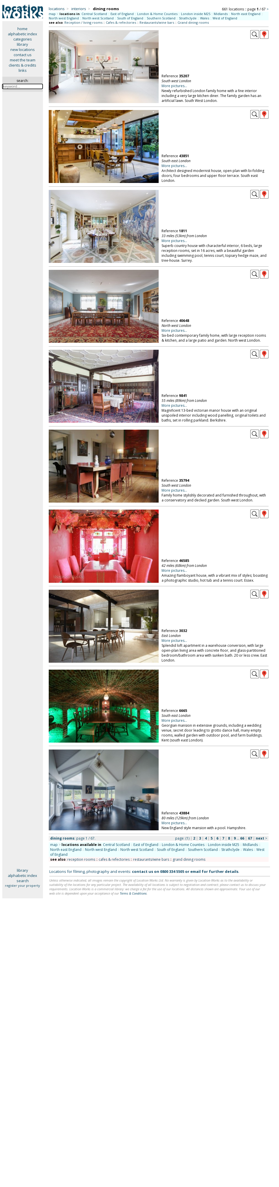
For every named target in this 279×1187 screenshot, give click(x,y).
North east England (245, 14)
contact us (23, 54)
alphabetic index (22, 33)
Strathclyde (188, 18)
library (22, 44)
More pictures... (174, 85)
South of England (130, 18)
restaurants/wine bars (151, 859)
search (23, 880)
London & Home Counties (157, 14)
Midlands (221, 14)
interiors (78, 8)
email (195, 871)
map (52, 14)
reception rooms (81, 859)
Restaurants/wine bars (157, 22)
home (22, 28)
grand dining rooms (189, 859)
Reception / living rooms (83, 22)
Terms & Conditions (133, 893)
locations (57, 8)
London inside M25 (195, 14)
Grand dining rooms (193, 22)
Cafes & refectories (121, 22)
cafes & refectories (114, 859)
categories (22, 39)
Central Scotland (94, 14)
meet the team (22, 60)
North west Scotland (98, 18)
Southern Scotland (161, 18)
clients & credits (22, 65)
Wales (204, 18)
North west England (64, 18)
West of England (225, 18)
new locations (22, 49)
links (23, 70)
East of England (122, 14)
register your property (22, 885)
